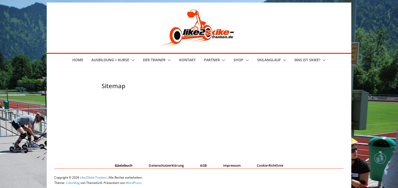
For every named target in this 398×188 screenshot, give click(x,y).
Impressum (232, 165)
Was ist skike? (307, 59)
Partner (212, 59)
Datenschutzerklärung (166, 165)
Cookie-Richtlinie (270, 165)
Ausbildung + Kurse (110, 59)
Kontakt (187, 59)
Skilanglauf (269, 59)
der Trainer (154, 59)
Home (77, 59)
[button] (132, 60)
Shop (238, 59)
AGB (203, 165)
